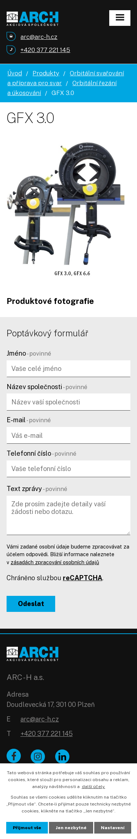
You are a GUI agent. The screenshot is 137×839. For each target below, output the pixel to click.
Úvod (14, 73)
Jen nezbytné (71, 827)
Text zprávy (37, 488)
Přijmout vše (27, 827)
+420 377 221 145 (46, 733)
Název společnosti (47, 387)
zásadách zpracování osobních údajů (55, 562)
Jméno (29, 353)
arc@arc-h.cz (39, 719)
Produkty (46, 73)
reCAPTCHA (82, 578)
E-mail (29, 420)
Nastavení (113, 827)
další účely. (93, 786)
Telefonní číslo (41, 453)
